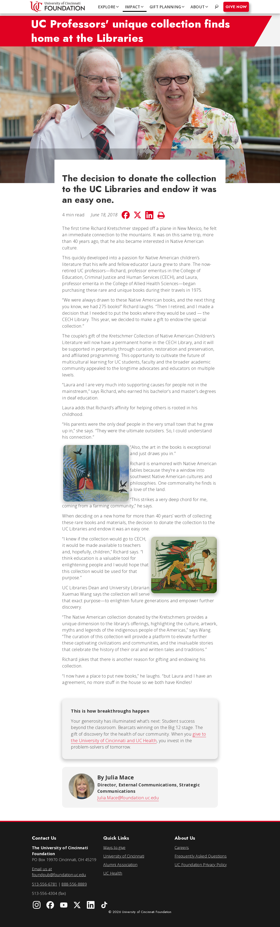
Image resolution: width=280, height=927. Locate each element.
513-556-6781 (44, 884)
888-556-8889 (74, 884)
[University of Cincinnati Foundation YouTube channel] (63, 905)
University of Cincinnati (123, 856)
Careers (182, 847)
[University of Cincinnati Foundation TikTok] (104, 905)
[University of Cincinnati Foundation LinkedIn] (91, 905)
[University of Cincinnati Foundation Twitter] (77, 905)
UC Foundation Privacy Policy (201, 864)
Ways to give (114, 847)
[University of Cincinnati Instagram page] (37, 905)
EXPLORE (108, 6)
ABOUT (200, 6)
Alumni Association (120, 864)
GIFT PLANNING (167, 6)
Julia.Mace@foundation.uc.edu (128, 798)
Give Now (236, 7)
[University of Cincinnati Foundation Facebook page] (50, 905)
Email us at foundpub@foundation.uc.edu (59, 871)
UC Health (112, 873)
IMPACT (134, 6)
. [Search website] (217, 6)
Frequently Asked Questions (201, 856)
